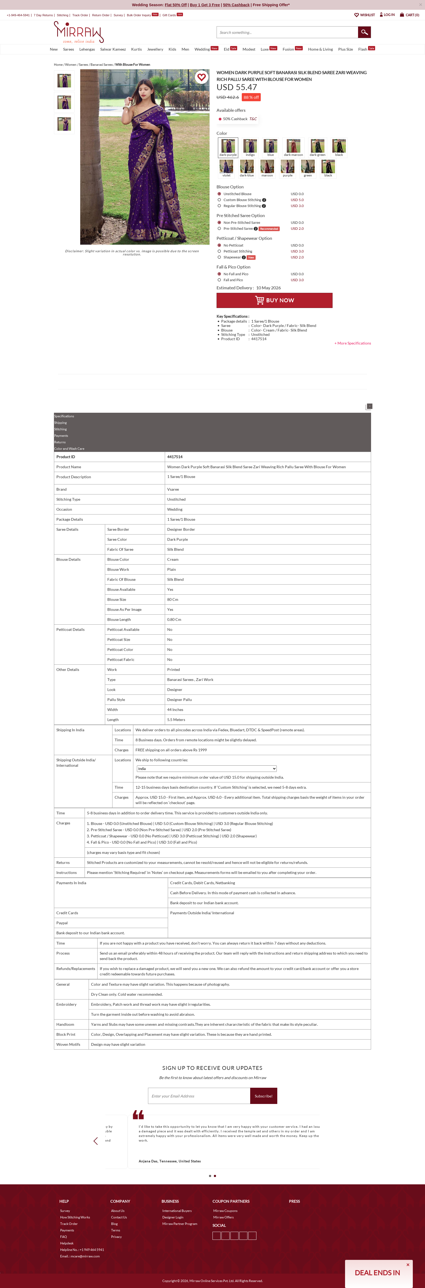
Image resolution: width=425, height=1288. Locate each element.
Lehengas (87, 49)
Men (185, 49)
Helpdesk (66, 1243)
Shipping (60, 423)
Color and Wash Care (69, 449)
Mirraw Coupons (225, 1211)
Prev (97, 1141)
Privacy (116, 1237)
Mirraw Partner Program (179, 1224)
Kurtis (136, 49)
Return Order (101, 15)
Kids (172, 49)
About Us (117, 1211)
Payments (61, 436)
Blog (114, 1224)
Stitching (60, 429)
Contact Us (119, 1217)
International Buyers (177, 1211)
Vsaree (173, 489)
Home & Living (320, 49)
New (54, 49)
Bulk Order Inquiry (139, 15)
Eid (230, 48)
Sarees (68, 49)
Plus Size (345, 49)
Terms (115, 1230)
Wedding (206, 48)
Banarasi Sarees (180, 679)
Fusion (293, 48)
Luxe (269, 48)
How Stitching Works (75, 1217)
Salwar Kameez (113, 49)
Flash (366, 48)
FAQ (63, 1237)
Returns (60, 442)
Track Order (80, 15)
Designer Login (172, 1217)
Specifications (64, 416)
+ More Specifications (352, 343)
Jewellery (155, 49)
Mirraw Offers (223, 1217)
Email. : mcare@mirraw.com (80, 1256)
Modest (249, 49)
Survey (118, 15)
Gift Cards (172, 15)
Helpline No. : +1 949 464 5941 (82, 1250)
